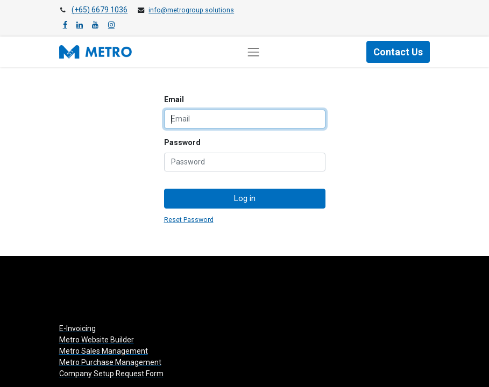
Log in (245, 198)
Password (182, 142)
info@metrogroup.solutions (191, 10)
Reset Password (189, 220)
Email (174, 99)
